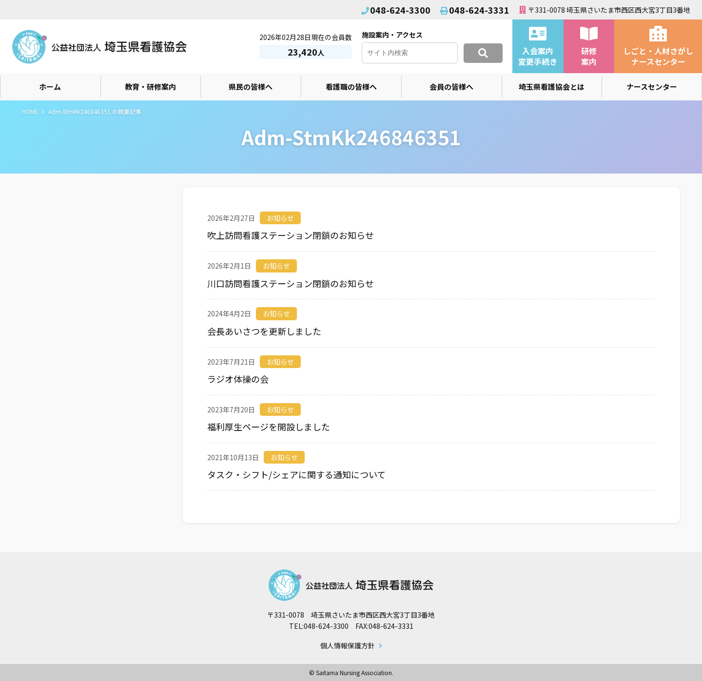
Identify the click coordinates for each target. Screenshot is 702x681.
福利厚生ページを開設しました (268, 426)
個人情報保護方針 (347, 646)
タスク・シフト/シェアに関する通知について (296, 474)
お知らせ (280, 218)
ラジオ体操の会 (238, 378)
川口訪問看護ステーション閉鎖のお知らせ (290, 283)
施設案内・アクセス (392, 34)
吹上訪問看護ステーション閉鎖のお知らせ (290, 235)
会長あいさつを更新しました (264, 331)
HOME (30, 111)
